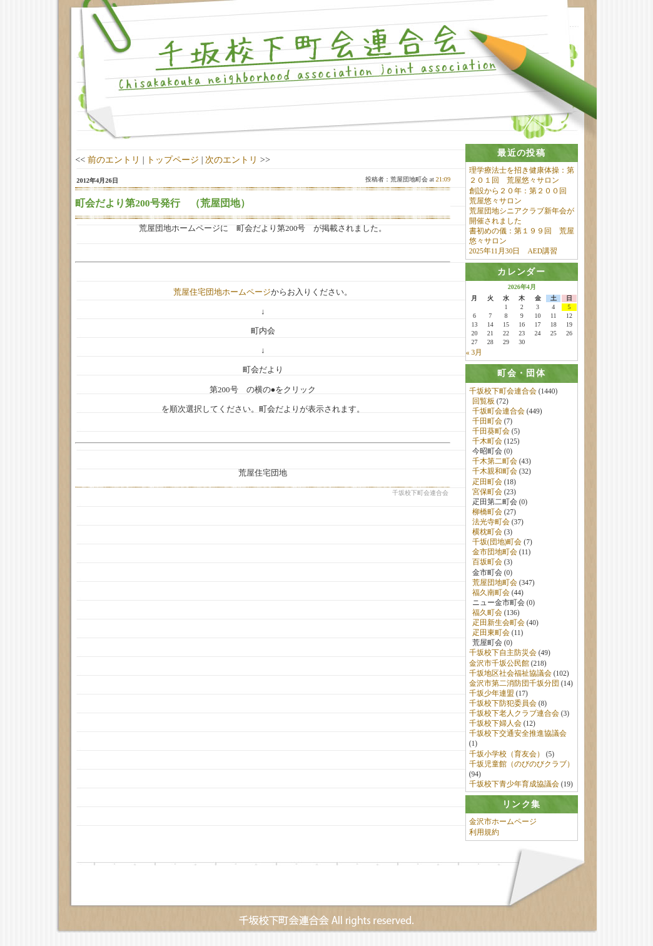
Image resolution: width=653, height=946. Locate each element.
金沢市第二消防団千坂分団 (514, 683)
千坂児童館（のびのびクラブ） (521, 764)
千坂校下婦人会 (495, 724)
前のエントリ (114, 160)
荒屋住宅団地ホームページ (222, 292)
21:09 (443, 179)
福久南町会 (491, 592)
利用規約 (484, 833)
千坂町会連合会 (498, 411)
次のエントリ (231, 160)
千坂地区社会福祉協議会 (510, 673)
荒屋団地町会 (494, 582)
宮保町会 (487, 492)
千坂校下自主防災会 (503, 653)
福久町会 (487, 613)
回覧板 (483, 401)
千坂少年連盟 (491, 693)
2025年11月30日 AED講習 (513, 251)
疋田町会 (487, 482)
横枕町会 (487, 532)
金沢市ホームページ (503, 822)
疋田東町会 (491, 633)
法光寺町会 (491, 522)
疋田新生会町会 (498, 623)
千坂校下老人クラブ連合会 (514, 714)
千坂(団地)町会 (497, 542)
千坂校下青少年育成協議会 (514, 784)
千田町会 (487, 421)
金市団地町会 (494, 552)
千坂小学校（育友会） (506, 754)
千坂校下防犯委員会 (503, 704)
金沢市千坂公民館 (499, 663)
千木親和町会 (494, 472)
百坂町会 (487, 562)
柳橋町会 (487, 512)
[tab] (521, 153)
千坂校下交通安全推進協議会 (518, 734)
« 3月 (474, 353)
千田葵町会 (491, 431)
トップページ (172, 160)
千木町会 (487, 441)
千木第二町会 (494, 461)
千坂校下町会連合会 (503, 391)
